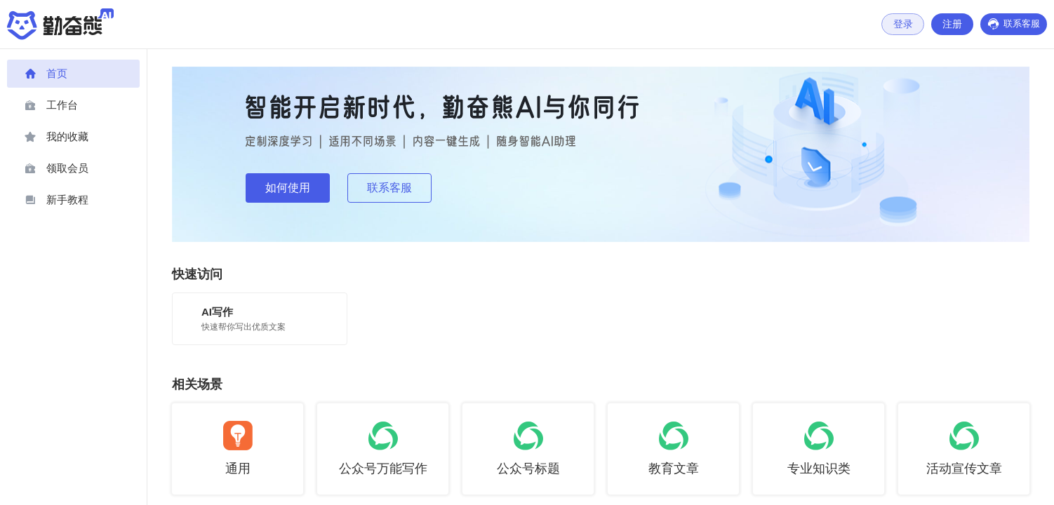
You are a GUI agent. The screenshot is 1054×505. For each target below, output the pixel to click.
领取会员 (56, 168)
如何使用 (287, 188)
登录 (899, 23)
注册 (949, 23)
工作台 (51, 105)
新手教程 (56, 200)
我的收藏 (56, 137)
